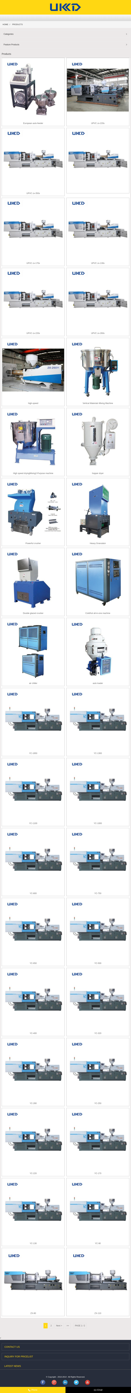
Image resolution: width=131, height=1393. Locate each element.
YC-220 (33, 1173)
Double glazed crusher (33, 613)
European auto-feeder (33, 123)
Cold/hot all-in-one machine (97, 613)
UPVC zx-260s (98, 333)
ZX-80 (33, 1313)
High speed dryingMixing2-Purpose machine (33, 473)
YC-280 (33, 1103)
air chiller (33, 683)
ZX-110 (97, 1313)
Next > (59, 1325)
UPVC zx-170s (33, 263)
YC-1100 (33, 823)
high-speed (33, 403)
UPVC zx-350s (33, 193)
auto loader (98, 683)
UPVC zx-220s (98, 123)
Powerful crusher (33, 543)
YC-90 (98, 1243)
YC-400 (33, 1033)
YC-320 (97, 1033)
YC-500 (97, 963)
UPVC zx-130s (98, 263)
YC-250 (97, 1103)
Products (17, 24)
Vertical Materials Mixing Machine (98, 403)
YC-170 (97, 1173)
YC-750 (97, 893)
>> (68, 1325)
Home (5, 24)
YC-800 (33, 893)
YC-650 (33, 963)
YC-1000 (98, 823)
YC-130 (33, 1243)
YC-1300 (98, 753)
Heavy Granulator (98, 543)
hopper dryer (98, 473)
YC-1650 (33, 753)
